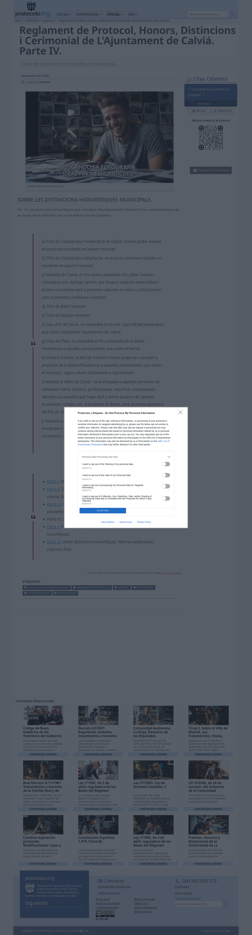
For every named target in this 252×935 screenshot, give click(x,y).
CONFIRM (103, 510)
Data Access (126, 522)
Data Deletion (108, 522)
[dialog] (126, 467)
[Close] (182, 413)
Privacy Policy (144, 522)
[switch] (166, 464)
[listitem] (126, 457)
